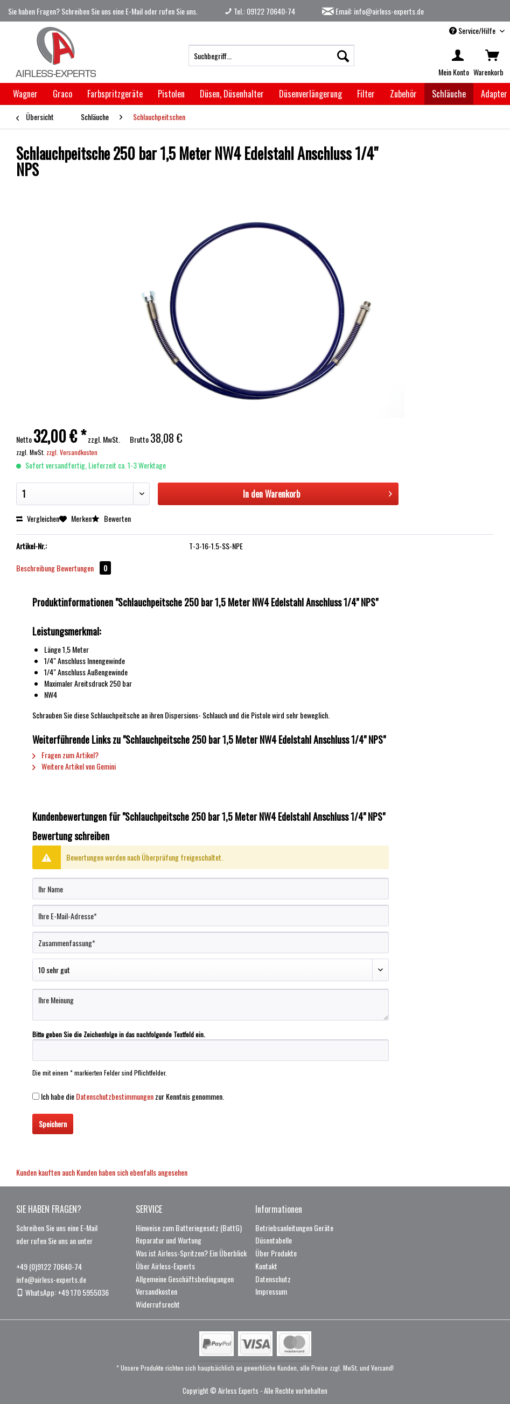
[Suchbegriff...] (271, 55)
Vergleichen (37, 518)
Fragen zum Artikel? (65, 754)
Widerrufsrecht (158, 1304)
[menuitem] (271, 55)
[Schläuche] (448, 93)
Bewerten (111, 518)
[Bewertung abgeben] (210, 970)
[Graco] (62, 93)
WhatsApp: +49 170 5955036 (62, 1292)
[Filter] (366, 93)
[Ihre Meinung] (210, 1005)
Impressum (271, 1291)
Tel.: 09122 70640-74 (260, 11)
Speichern (53, 1123)
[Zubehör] (403, 93)
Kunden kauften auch (45, 1172)
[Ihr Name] (210, 888)
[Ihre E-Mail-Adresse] (210, 915)
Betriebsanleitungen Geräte (294, 1227)
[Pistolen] (171, 93)
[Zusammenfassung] (210, 942)
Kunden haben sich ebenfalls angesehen (131, 1172)
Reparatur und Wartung (168, 1240)
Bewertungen (84, 568)
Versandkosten (156, 1291)
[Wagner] (25, 93)
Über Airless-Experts (165, 1266)
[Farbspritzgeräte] (115, 93)
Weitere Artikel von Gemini (74, 766)
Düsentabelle (273, 1240)
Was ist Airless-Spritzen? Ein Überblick (191, 1253)
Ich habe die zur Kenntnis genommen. (132, 1096)
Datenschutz (273, 1278)
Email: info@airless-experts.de (373, 11)
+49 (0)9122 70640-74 (49, 1266)
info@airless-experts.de (51, 1279)
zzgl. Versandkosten (71, 452)
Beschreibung (35, 568)
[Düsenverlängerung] (310, 93)
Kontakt (266, 1266)
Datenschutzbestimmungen (114, 1096)
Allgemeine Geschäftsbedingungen (185, 1278)
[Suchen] (343, 55)
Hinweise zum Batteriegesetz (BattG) (189, 1227)
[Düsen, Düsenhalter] (231, 93)
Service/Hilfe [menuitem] (473, 30)
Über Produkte (276, 1253)
